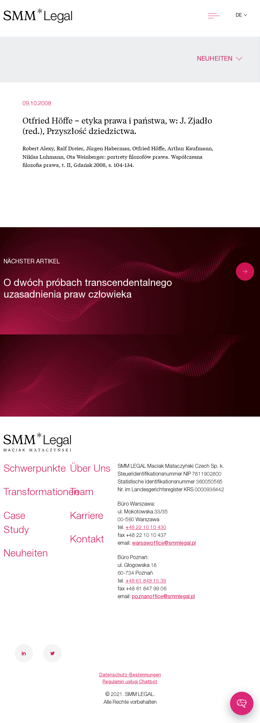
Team (82, 493)
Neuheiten (214, 59)
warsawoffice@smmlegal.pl (164, 543)
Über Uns (90, 470)
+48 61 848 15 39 (145, 581)
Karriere (86, 517)
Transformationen (41, 493)
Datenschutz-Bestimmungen (130, 675)
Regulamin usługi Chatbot (130, 682)
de (239, 15)
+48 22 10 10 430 (145, 528)
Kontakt (87, 540)
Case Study (16, 524)
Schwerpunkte (35, 470)
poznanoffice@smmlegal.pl (163, 597)
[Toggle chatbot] (241, 703)
